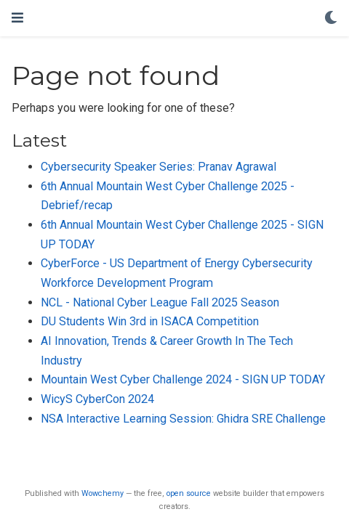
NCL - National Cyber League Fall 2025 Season (160, 302)
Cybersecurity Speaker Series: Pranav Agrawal (158, 167)
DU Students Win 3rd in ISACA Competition (150, 321)
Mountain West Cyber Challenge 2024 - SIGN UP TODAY (183, 379)
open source (189, 493)
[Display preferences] (330, 18)
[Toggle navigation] (17, 18)
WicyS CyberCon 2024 (97, 399)
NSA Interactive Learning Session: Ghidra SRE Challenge (183, 419)
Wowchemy (102, 493)
